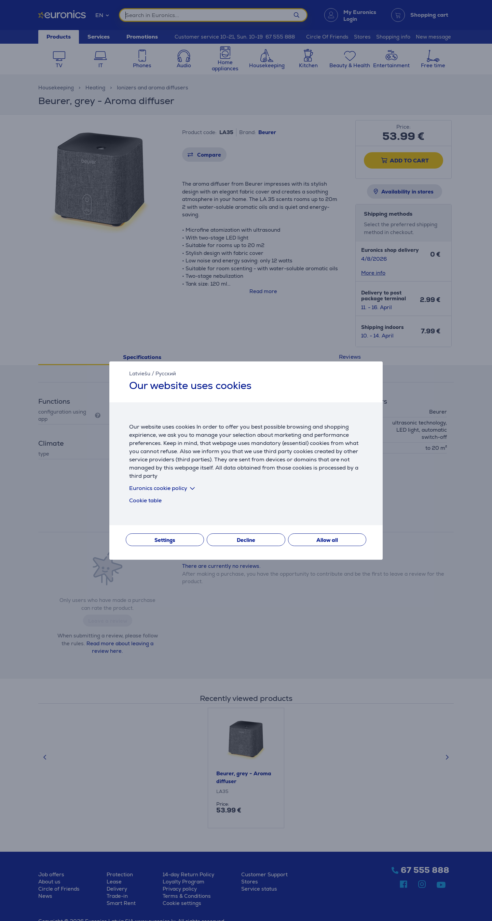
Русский (165, 373)
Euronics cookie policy (163, 488)
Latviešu (139, 373)
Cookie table (145, 500)
